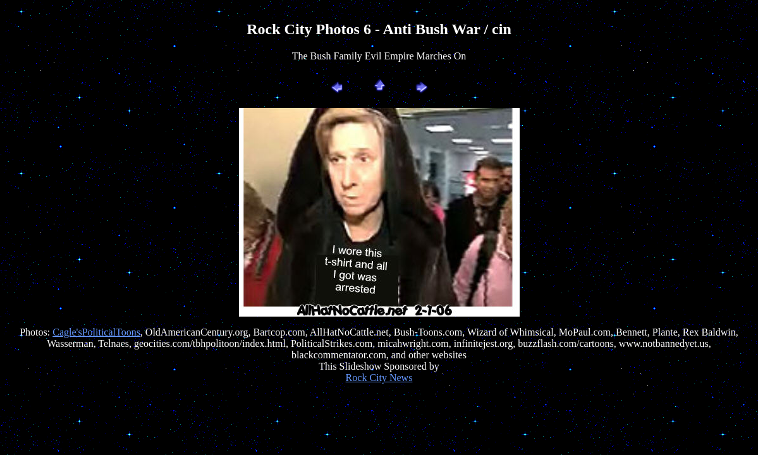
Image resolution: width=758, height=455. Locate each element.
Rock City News (379, 377)
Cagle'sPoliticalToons (96, 332)
